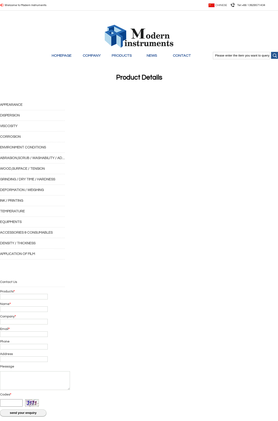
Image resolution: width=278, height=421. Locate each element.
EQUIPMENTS (11, 222)
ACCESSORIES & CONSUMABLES (26, 232)
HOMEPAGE (61, 55)
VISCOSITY (8, 126)
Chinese (221, 5)
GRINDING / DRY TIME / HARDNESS (27, 179)
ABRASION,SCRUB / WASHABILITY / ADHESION (37, 158)
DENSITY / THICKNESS (17, 243)
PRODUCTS (122, 55)
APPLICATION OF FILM (17, 254)
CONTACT (182, 55)
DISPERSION (10, 115)
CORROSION (10, 136)
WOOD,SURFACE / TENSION (22, 168)
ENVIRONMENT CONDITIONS (23, 147)
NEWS (152, 55)
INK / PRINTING (11, 200)
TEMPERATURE (12, 211)
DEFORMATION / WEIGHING (22, 190)
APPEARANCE (11, 105)
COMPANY (92, 55)
